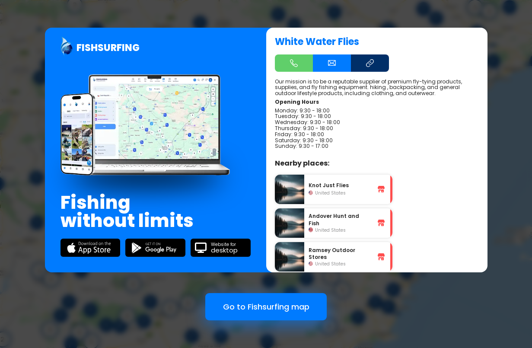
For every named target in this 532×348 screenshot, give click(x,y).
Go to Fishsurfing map (266, 306)
